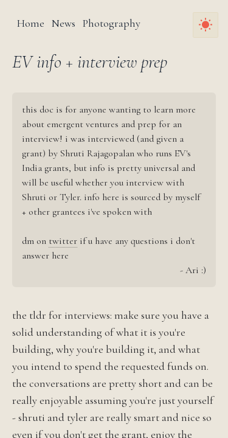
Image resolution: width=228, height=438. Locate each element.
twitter (63, 241)
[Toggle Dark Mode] (205, 25)
